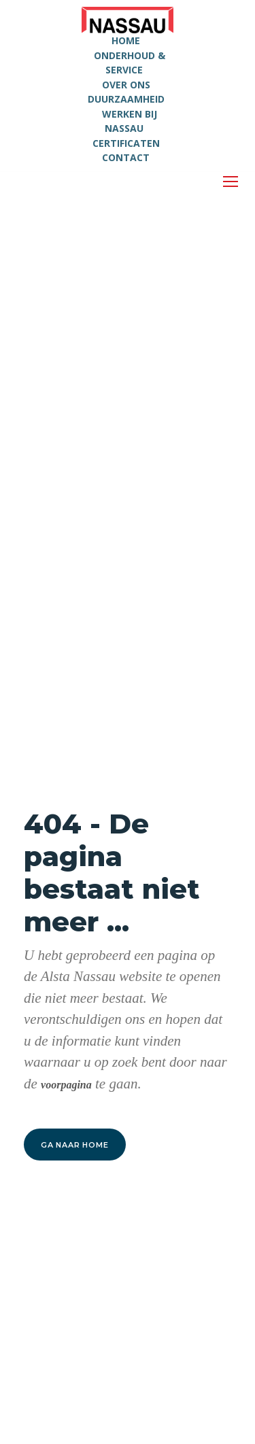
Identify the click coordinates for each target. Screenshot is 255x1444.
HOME (126, 40)
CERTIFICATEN (126, 143)
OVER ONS (126, 84)
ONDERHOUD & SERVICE (129, 63)
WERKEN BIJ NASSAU (129, 121)
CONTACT (126, 157)
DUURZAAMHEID (126, 98)
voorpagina (66, 1084)
